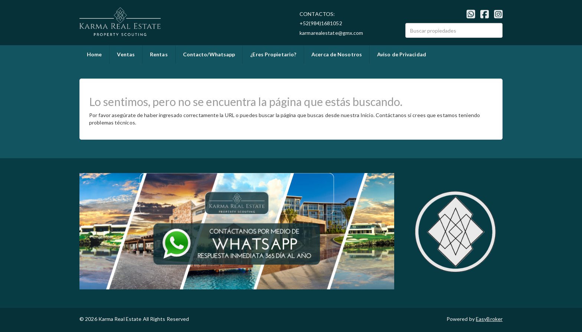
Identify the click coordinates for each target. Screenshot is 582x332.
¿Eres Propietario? (273, 54)
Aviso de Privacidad (401, 54)
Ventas (126, 54)
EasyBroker (489, 319)
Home (94, 54)
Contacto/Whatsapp (209, 54)
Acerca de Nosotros (336, 54)
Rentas (159, 54)
